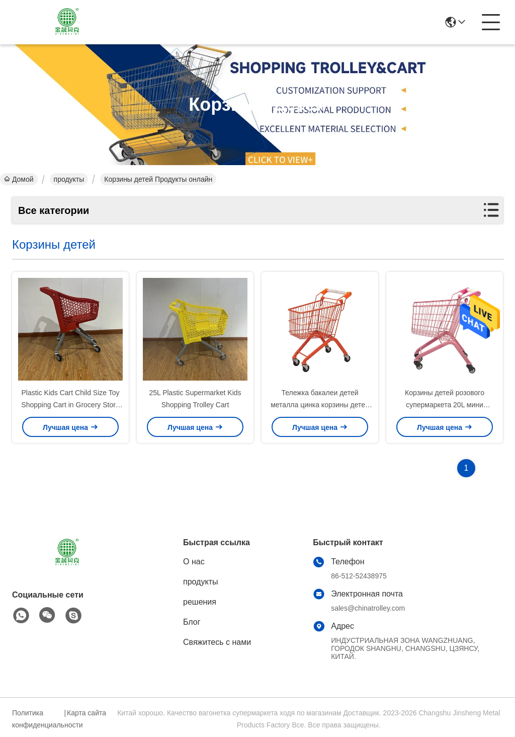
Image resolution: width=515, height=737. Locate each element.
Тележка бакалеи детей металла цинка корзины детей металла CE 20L (320, 405)
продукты (69, 179)
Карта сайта (86, 713)
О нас (194, 561)
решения (199, 602)
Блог (192, 622)
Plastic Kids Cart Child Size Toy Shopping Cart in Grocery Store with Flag (70, 405)
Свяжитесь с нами (217, 642)
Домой (19, 179)
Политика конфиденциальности (36, 719)
